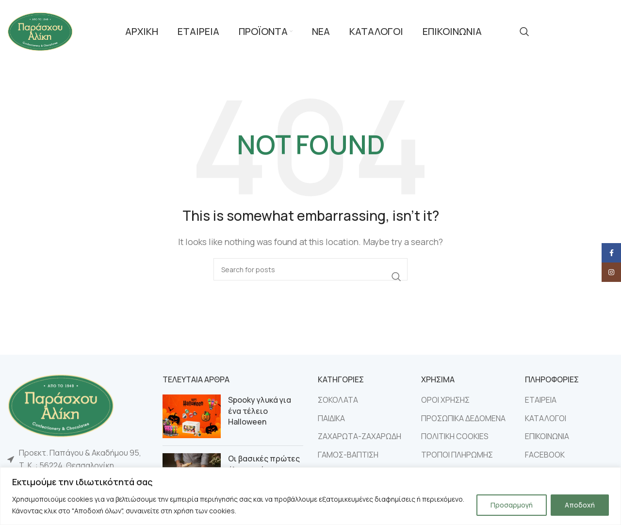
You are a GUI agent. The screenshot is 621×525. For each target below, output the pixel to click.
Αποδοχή (580, 504)
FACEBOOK (545, 454)
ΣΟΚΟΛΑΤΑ (338, 399)
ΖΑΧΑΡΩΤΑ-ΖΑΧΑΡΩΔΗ (359, 436)
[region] (310, 496)
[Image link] (60, 404)
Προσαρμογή (511, 504)
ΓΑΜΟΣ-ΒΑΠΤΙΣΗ (348, 454)
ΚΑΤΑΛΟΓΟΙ (545, 418)
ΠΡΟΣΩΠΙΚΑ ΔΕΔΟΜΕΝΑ (463, 418)
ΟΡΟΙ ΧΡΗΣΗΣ (445, 399)
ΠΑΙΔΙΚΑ (331, 418)
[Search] (524, 31)
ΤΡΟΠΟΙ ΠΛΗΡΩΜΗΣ (457, 454)
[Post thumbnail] (192, 416)
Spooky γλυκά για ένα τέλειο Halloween (259, 410)
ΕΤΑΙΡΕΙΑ (540, 399)
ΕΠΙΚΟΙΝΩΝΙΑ (547, 436)
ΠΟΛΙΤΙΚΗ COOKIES (455, 436)
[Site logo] (40, 30)
